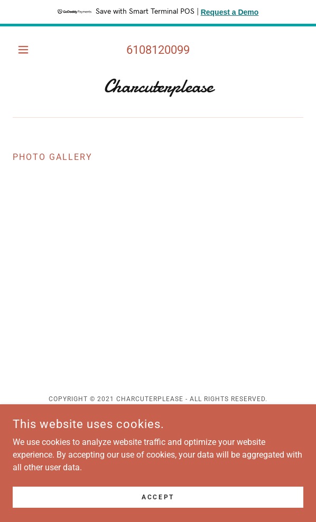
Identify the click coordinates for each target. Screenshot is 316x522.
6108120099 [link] (158, 49)
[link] (158, 86)
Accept (158, 496)
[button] (35, 49)
